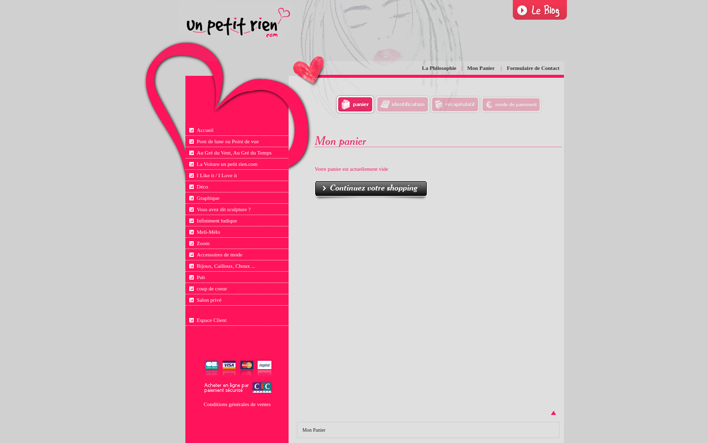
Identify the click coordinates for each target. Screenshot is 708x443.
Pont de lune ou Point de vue (228, 141)
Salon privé (209, 300)
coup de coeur (212, 288)
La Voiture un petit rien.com (227, 164)
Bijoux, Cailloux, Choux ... (226, 266)
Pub (201, 277)
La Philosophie (439, 68)
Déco (202, 187)
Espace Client (212, 320)
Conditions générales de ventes (237, 404)
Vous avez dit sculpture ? (224, 209)
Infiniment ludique (217, 220)
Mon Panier (481, 68)
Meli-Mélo (208, 232)
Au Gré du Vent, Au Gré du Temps (234, 153)
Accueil (205, 130)
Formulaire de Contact (533, 68)
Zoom (203, 243)
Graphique (208, 198)
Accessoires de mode (219, 254)
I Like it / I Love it (217, 175)
